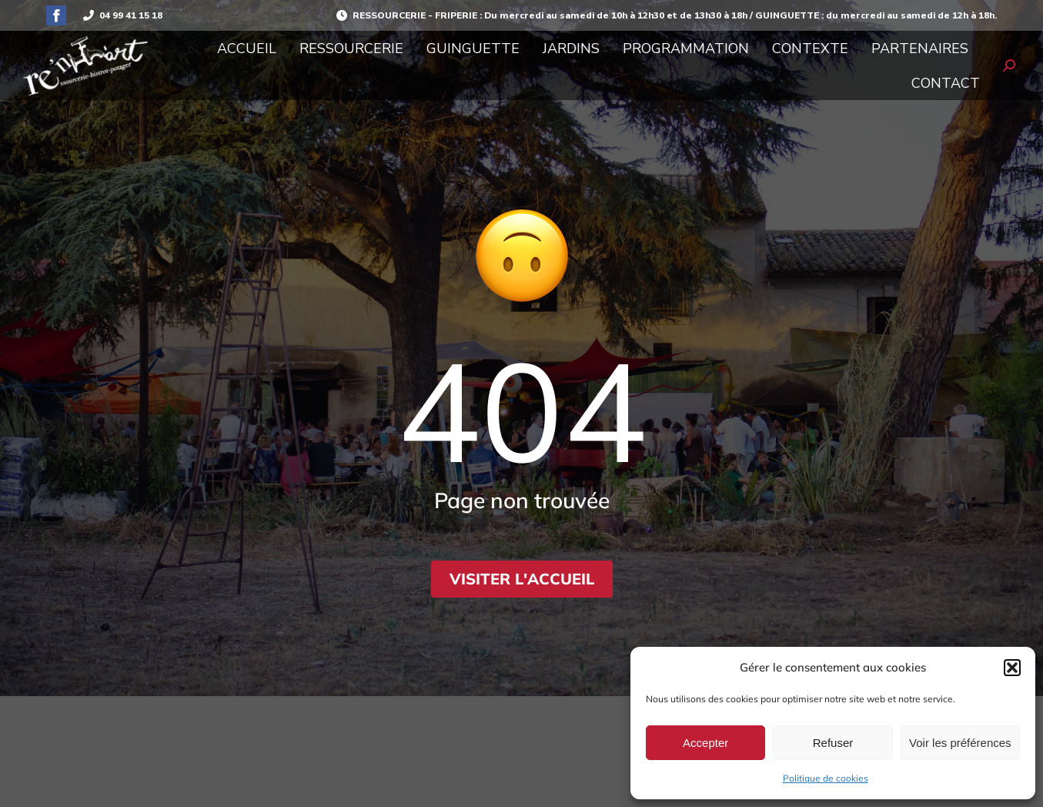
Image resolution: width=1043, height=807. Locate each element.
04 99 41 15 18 (122, 15)
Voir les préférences (960, 742)
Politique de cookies (825, 778)
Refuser (833, 742)
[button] (1012, 667)
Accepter (705, 742)
